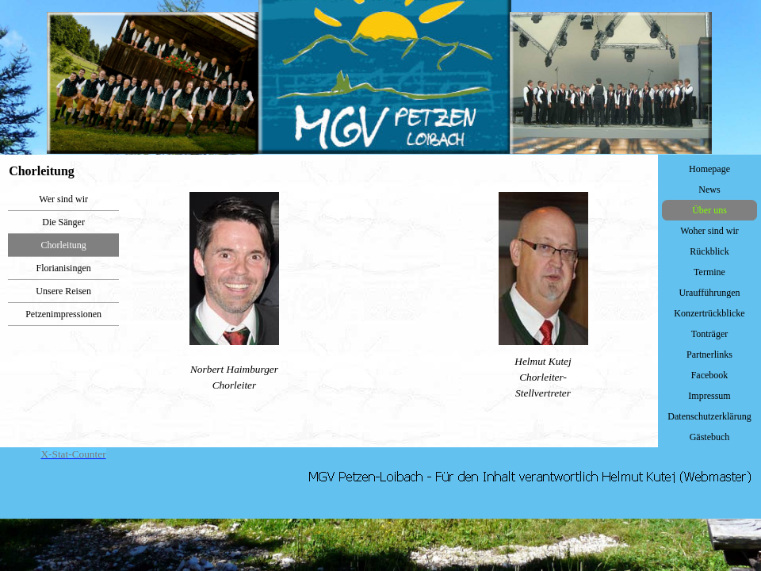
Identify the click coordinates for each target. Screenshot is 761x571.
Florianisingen (63, 268)
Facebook (709, 375)
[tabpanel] (388, 296)
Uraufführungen (709, 292)
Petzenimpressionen (63, 314)
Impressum (709, 395)
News (709, 189)
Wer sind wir (63, 199)
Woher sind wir (709, 230)
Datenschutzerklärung (709, 416)
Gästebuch (710, 437)
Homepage (709, 168)
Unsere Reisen (63, 291)
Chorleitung (63, 245)
